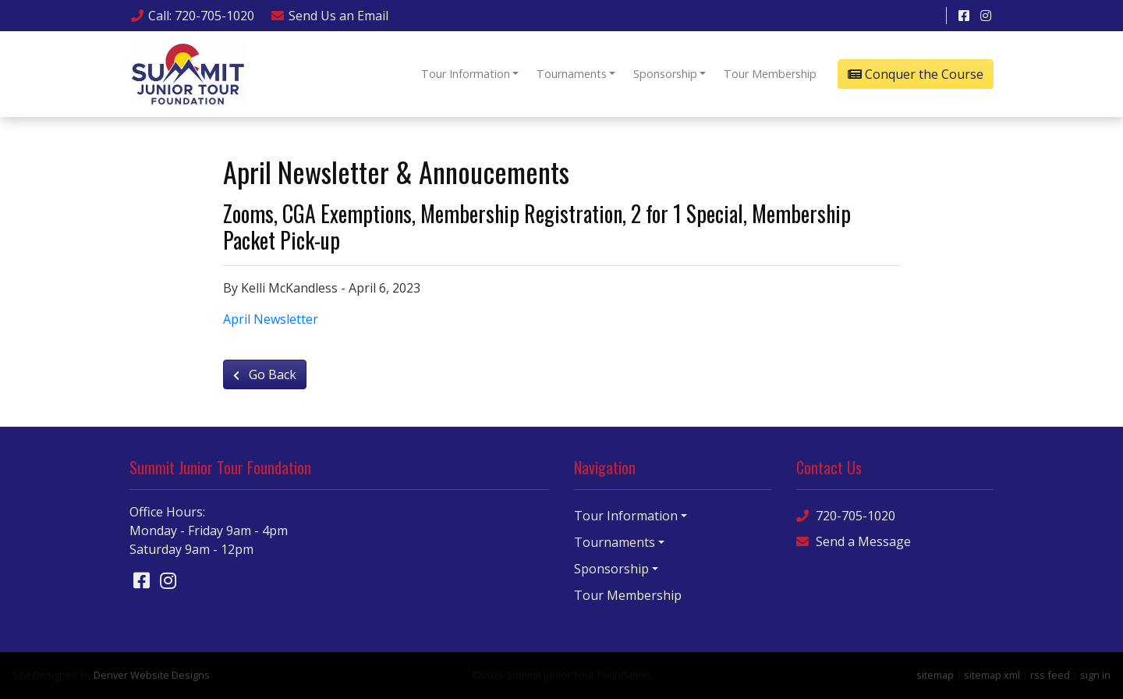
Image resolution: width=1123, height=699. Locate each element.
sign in (1095, 675)
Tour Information (465, 73)
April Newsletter (270, 319)
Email (329, 15)
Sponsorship (665, 73)
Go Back (264, 374)
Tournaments (572, 73)
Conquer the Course (915, 74)
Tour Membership (770, 73)
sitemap (935, 675)
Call (191, 15)
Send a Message (853, 541)
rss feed (1050, 675)
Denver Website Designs (152, 675)
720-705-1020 (845, 515)
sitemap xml (992, 675)
